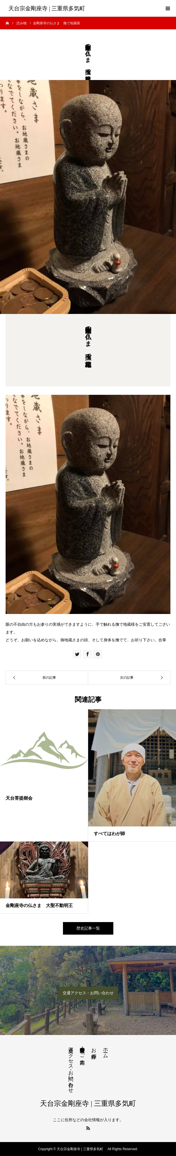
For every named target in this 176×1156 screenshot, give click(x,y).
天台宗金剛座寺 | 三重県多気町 (48, 8)
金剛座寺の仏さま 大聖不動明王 (39, 905)
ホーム (105, 1050)
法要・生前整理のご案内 (82, 1050)
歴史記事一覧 (88, 928)
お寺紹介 (94, 1047)
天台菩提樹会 (19, 798)
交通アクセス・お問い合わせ (88, 993)
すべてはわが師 (109, 833)
